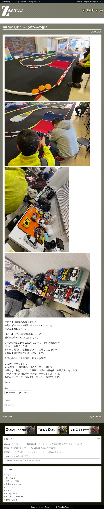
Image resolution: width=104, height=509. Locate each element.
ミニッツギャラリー (14, 496)
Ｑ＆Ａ (8, 490)
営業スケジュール (13, 484)
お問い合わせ (11, 500)
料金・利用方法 (12, 481)
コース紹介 (10, 478)
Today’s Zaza (11, 493)
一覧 (98, 439)
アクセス (9, 487)
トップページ (11, 475)
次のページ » (95, 416)
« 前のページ (8, 416)
